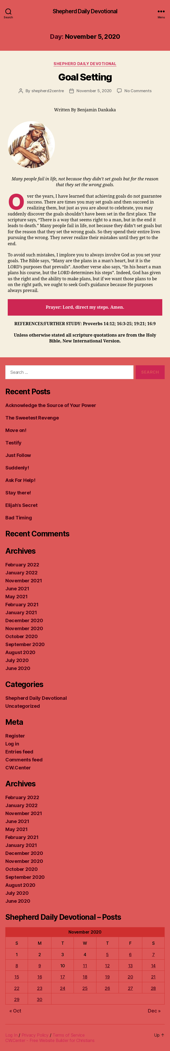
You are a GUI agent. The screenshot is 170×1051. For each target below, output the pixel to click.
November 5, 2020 (94, 90)
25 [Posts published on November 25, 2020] (84, 988)
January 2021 (21, 612)
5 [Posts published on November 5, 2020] (107, 954)
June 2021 (17, 588)
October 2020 (21, 636)
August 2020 (20, 652)
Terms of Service (68, 1035)
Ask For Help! (20, 480)
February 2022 (22, 564)
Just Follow (18, 455)
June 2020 (17, 668)
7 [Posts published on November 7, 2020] (153, 954)
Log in (12, 744)
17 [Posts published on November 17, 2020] (62, 977)
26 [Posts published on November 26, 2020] (107, 988)
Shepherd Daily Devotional (85, 11)
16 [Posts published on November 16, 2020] (39, 977)
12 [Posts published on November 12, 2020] (107, 965)
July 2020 (17, 660)
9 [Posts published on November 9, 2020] (39, 965)
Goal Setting (85, 77)
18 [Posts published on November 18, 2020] (85, 977)
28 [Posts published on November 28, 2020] (153, 988)
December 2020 (24, 620)
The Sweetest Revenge (32, 418)
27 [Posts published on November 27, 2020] (130, 988)
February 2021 (22, 604)
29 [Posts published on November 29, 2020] (16, 999)
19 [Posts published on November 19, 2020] (107, 977)
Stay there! (18, 492)
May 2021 (16, 596)
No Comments (137, 90)
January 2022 (21, 572)
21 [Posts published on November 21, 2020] (153, 977)
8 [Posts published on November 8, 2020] (16, 965)
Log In (11, 1035)
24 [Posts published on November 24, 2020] (62, 988)
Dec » (154, 1011)
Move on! (15, 430)
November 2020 (24, 628)
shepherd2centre (47, 90)
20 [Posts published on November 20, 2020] (130, 977)
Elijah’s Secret (21, 505)
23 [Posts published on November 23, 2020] (39, 988)
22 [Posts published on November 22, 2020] (16, 988)
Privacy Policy (35, 1035)
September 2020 (25, 644)
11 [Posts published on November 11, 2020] (85, 965)
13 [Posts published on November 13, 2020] (130, 965)
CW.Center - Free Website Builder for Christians (49, 1040)
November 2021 (23, 580)
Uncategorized (22, 706)
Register (15, 736)
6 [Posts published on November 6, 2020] (130, 954)
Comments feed (24, 759)
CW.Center (18, 767)
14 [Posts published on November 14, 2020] (153, 965)
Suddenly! (17, 468)
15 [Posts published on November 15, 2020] (16, 977)
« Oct (15, 1011)
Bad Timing (18, 517)
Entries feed (19, 752)
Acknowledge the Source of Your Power (50, 405)
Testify (13, 443)
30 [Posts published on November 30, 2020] (39, 999)
